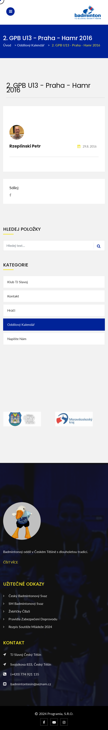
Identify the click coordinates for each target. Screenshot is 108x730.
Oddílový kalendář (31, 45)
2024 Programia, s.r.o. (56, 714)
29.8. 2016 (87, 146)
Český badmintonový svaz (25, 596)
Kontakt (13, 296)
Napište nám (16, 339)
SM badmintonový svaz (23, 603)
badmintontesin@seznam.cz (27, 684)
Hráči (11, 310)
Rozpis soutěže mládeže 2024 (27, 627)
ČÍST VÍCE (10, 562)
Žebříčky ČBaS (16, 611)
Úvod (7, 45)
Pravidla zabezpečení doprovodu (30, 619)
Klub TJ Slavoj (17, 282)
